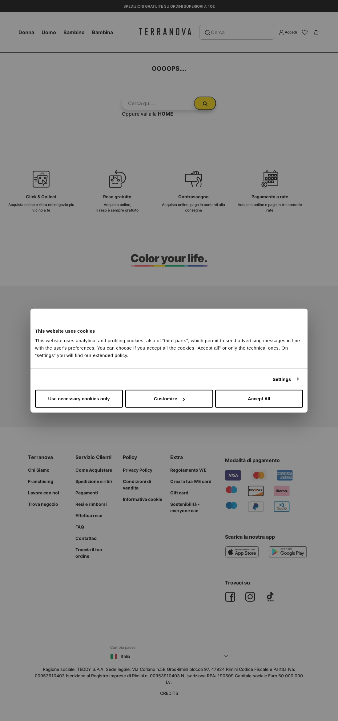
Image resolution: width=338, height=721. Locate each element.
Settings (282, 379)
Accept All (259, 398)
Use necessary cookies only (79, 398)
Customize (169, 398)
